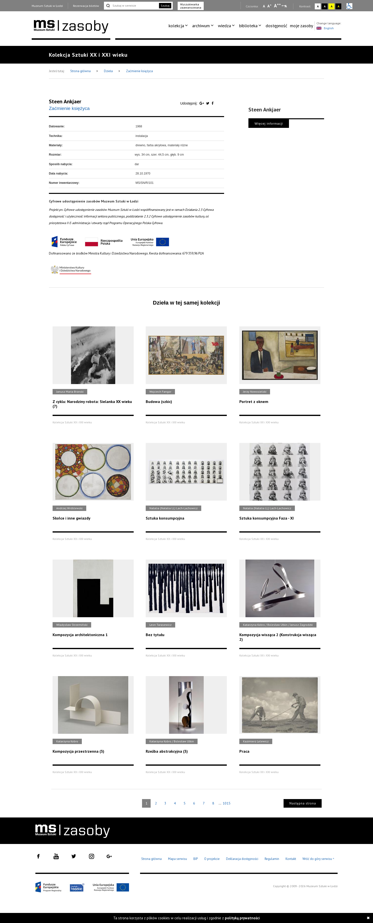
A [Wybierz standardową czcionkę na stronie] (269, 5)
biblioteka (248, 25)
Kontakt (291, 859)
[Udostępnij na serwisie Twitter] (208, 103)
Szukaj (165, 5)
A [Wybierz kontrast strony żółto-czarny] (331, 6)
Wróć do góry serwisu (318, 859)
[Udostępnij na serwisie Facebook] (213, 103)
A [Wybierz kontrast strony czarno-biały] (325, 6)
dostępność (276, 25)
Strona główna (80, 71)
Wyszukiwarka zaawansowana (190, 5)
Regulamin (272, 859)
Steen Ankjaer (65, 101)
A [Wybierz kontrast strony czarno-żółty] (338, 6)
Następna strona (302, 803)
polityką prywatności (242, 918)
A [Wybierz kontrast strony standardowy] (318, 6)
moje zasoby (301, 25)
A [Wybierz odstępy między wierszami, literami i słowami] (286, 6)
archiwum (201, 25)
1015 (226, 803)
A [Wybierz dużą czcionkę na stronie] (277, 6)
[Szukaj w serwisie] (131, 6)
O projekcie (212, 859)
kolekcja (176, 25)
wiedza (224, 25)
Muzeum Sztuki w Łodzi (47, 6)
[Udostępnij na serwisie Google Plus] (202, 103)
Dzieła (109, 71)
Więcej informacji (269, 123)
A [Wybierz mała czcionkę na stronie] (264, 6)
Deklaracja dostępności (242, 859)
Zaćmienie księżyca (139, 71)
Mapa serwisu (177, 859)
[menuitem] (179, 26)
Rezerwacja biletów (86, 6)
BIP (195, 859)
